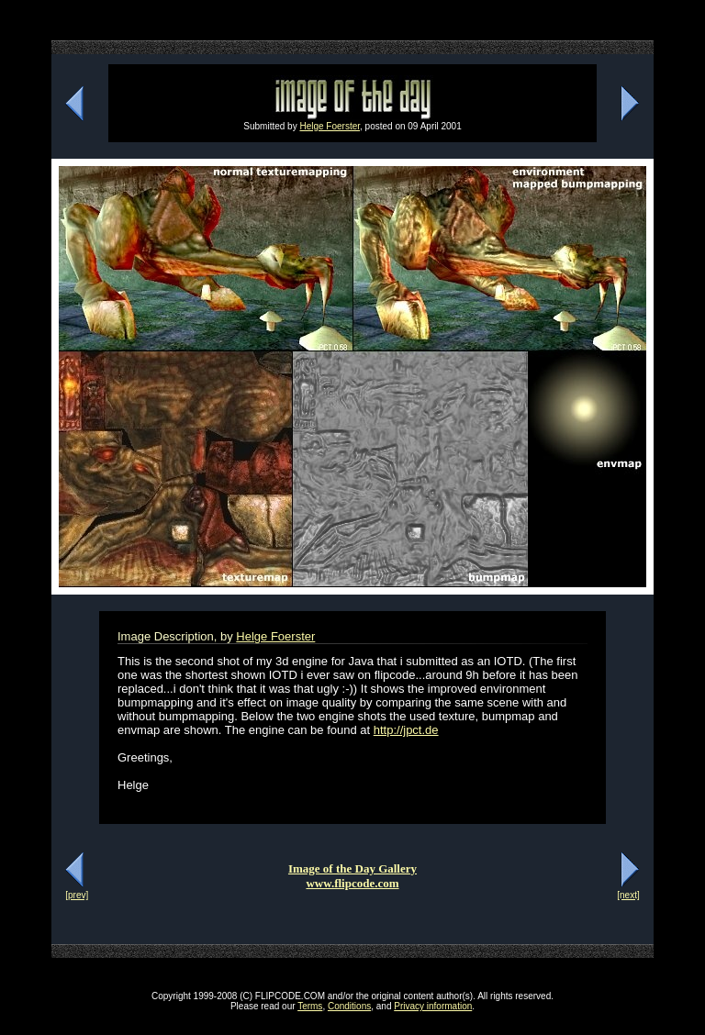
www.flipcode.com (352, 883)
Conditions (349, 1006)
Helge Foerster (329, 126)
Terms (309, 1006)
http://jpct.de (406, 730)
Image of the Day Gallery (352, 868)
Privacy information (433, 1006)
